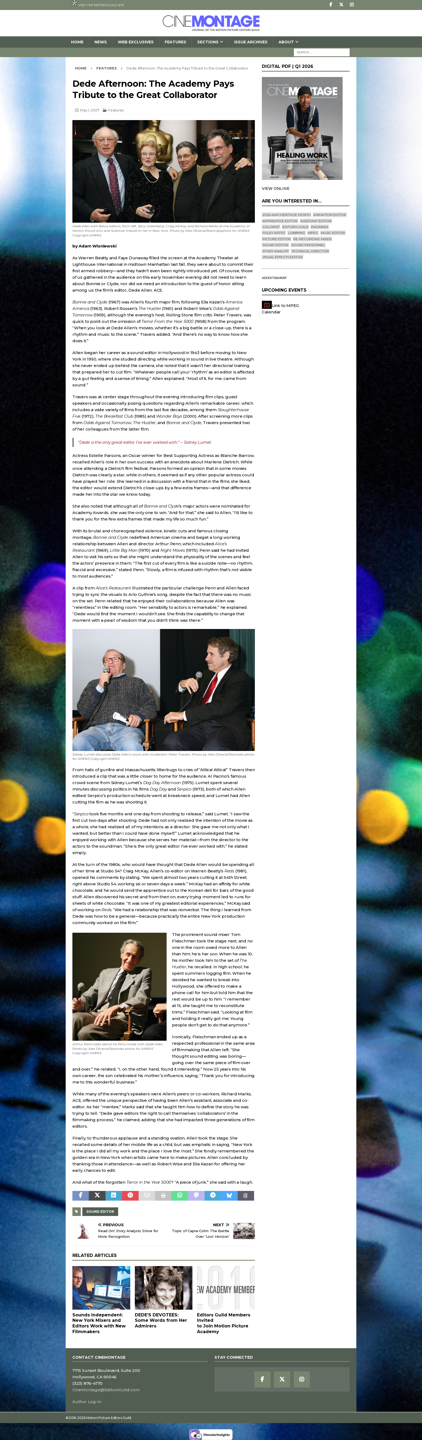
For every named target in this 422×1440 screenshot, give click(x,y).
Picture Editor (276, 239)
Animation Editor (329, 215)
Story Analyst (275, 251)
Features (175, 42)
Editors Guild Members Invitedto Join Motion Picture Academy (223, 1323)
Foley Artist (273, 233)
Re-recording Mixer (312, 239)
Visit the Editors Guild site (97, 3)
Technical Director (310, 251)
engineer (319, 227)
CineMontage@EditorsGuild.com (105, 1389)
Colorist (271, 227)
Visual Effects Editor (282, 257)
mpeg (313, 233)
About (286, 42)
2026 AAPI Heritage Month (286, 215)
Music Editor (333, 233)
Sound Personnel (308, 245)
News (100, 42)
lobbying (296, 233)
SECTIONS (208, 42)
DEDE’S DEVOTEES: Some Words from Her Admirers (161, 1320)
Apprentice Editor (280, 221)
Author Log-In (86, 1401)
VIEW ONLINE (276, 188)
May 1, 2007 (89, 110)
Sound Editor (100, 1212)
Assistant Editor (316, 221)
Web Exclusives (136, 42)
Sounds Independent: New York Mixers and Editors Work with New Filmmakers (99, 1323)
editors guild (295, 227)
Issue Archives (251, 42)
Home (77, 42)
